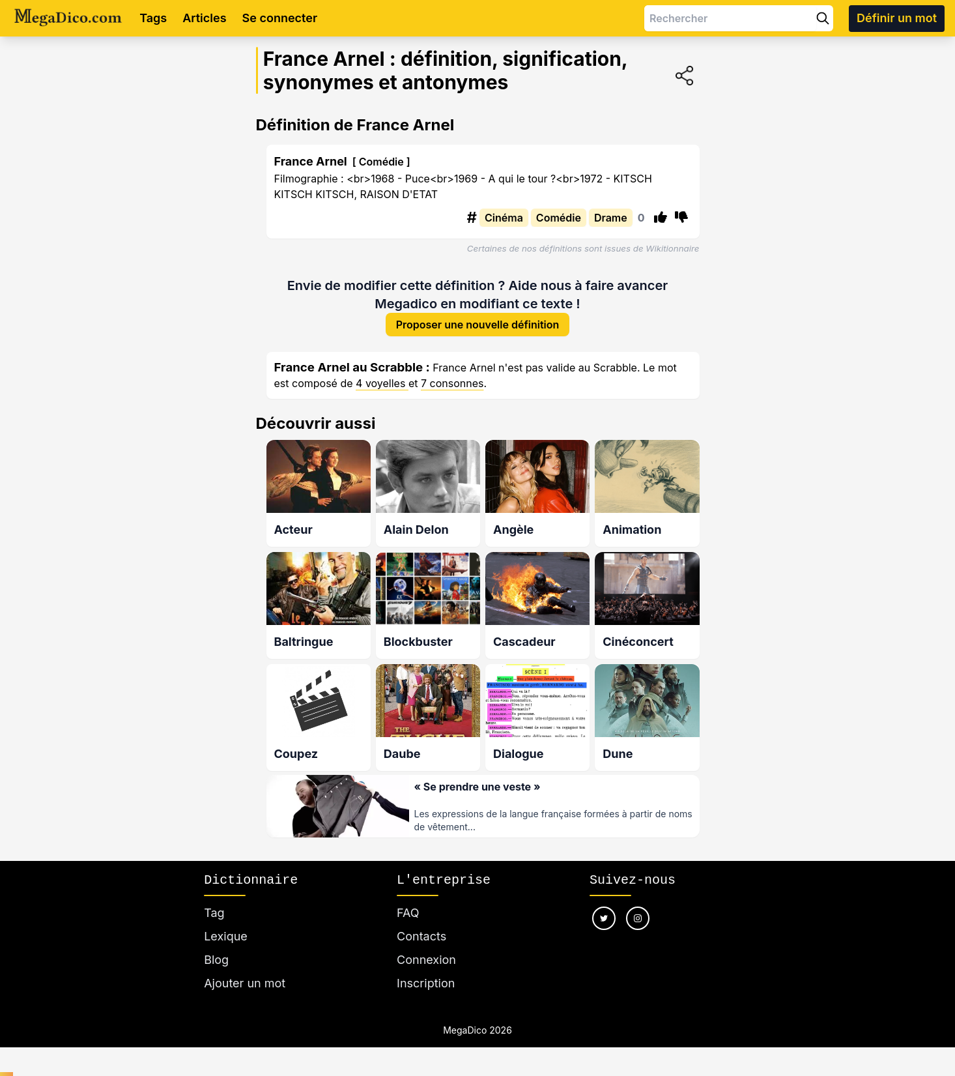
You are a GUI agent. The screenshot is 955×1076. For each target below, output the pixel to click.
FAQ (408, 913)
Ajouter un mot (244, 983)
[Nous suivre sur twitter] (604, 918)
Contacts (421, 936)
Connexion (426, 960)
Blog (216, 960)
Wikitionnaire (672, 248)
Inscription (426, 983)
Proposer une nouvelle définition (478, 325)
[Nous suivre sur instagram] (637, 918)
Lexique (226, 936)
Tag (214, 913)
